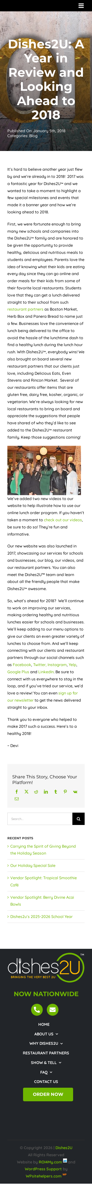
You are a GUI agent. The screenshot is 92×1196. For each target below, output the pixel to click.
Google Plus (18, 671)
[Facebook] (16, 791)
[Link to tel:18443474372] (37, 1010)
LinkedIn (46, 671)
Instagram (57, 664)
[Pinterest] (65, 791)
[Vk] (75, 791)
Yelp (72, 664)
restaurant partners (25, 309)
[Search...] (39, 819)
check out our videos (63, 519)
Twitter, (40, 664)
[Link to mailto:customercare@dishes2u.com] (53, 1010)
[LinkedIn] (45, 791)
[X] (26, 791)
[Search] (78, 819)
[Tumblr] (55, 791)
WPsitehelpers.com (44, 1176)
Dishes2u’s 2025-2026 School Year (41, 916)
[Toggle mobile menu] (82, 5)
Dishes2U (63, 1147)
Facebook (22, 664)
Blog (33, 135)
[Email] (16, 799)
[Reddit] (36, 791)
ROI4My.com (50, 1161)
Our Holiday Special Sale (32, 865)
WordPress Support (43, 1168)
